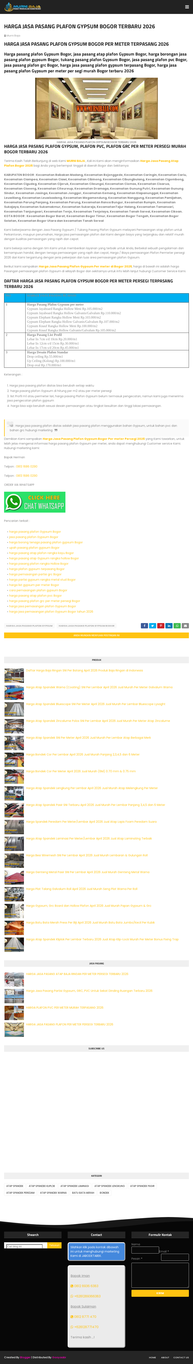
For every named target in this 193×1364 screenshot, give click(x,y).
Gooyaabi (59, 1357)
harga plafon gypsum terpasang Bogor (37, 569)
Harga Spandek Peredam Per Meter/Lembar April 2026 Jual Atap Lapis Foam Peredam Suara (91, 822)
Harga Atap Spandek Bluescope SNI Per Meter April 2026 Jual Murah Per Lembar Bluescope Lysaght (95, 704)
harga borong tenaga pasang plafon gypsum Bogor (46, 542)
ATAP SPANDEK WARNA (53, 1192)
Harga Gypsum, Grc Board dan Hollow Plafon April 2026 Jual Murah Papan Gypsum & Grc (88, 906)
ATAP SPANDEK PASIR (142, 1186)
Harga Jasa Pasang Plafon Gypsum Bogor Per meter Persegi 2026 (94, 439)
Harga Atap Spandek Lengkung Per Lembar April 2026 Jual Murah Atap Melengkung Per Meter (92, 788)
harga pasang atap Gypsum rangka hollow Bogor (44, 558)
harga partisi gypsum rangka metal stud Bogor (42, 580)
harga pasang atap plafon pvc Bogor (35, 596)
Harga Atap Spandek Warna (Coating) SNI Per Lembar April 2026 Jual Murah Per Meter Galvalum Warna (99, 687)
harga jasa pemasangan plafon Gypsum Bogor (42, 606)
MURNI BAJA (76, 161)
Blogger (25, 1357)
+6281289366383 (86, 1296)
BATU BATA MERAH (83, 1192)
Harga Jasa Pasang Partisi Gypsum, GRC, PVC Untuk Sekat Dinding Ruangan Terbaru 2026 (89, 991)
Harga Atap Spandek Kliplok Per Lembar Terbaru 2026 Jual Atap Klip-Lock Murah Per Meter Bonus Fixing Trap (102, 939)
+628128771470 (85, 1327)
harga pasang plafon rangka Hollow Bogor (38, 564)
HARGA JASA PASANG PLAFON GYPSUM (29, 625)
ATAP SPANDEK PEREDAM (20, 1192)
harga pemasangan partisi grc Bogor (35, 574)
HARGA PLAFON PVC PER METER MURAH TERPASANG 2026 (64, 1008)
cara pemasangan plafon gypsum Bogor (38, 590)
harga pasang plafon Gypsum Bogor (35, 532)
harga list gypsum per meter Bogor (34, 585)
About (165, 1357)
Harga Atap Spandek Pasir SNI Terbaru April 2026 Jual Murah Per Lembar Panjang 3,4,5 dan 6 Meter (95, 805)
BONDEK (104, 1192)
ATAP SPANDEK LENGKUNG (109, 1186)
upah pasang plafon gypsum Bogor (34, 548)
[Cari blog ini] (24, 1246)
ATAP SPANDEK (14, 1186)
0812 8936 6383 (84, 1286)
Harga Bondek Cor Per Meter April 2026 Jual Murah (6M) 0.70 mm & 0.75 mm (81, 771)
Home (152, 1357)
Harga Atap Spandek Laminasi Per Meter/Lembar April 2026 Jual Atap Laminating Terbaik (89, 838)
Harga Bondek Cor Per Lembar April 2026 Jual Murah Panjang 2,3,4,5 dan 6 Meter (83, 754)
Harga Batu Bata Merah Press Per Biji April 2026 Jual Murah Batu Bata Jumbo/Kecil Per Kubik (90, 922)
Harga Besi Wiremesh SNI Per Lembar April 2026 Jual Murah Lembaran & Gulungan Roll (87, 855)
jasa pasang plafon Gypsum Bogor (33, 537)
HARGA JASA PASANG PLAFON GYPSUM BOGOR (86, 625)
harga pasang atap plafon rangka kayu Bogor (41, 553)
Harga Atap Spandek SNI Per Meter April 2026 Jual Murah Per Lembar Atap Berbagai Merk (88, 738)
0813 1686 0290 (26, 466)
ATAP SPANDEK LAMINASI (75, 1186)
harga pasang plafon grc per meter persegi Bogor (44, 601)
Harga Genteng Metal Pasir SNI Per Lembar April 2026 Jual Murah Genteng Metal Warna (87, 872)
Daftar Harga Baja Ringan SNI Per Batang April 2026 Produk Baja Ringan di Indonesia (84, 670)
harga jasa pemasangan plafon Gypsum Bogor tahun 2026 (51, 612)
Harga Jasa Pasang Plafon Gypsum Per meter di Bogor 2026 (85, 266)
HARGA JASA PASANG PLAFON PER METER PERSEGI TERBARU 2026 (69, 1024)
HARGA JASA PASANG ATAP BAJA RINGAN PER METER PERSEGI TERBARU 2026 (77, 974)
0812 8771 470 (83, 1316)
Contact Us (181, 1357)
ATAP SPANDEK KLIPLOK (42, 1186)
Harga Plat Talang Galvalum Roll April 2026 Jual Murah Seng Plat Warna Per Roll (81, 889)
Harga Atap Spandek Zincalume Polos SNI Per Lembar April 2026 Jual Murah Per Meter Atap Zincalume (98, 721)
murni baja (13, 36)
